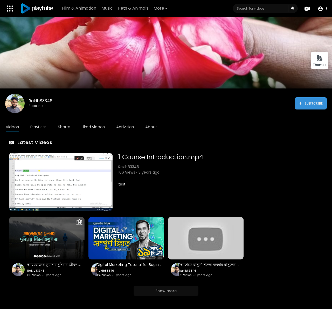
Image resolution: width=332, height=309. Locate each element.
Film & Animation (79, 8)
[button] (322, 9)
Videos (12, 126)
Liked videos (93, 126)
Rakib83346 (40, 101)
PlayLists (38, 126)
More (161, 8)
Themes (319, 60)
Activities (125, 126)
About (151, 126)
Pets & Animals (133, 8)
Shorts (64, 126)
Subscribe (310, 103)
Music (107, 8)
